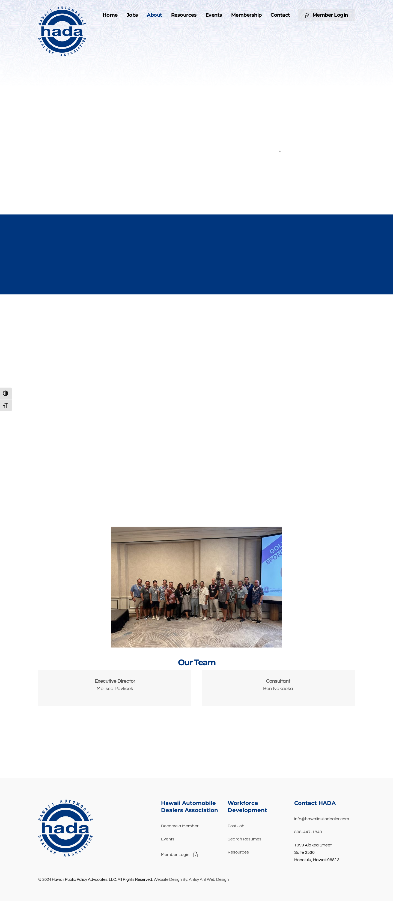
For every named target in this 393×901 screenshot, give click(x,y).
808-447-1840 (308, 832)
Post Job (236, 826)
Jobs (132, 15)
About (154, 15)
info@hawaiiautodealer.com (321, 819)
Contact (280, 15)
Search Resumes (244, 839)
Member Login (326, 15)
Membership (246, 15)
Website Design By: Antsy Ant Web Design (191, 880)
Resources (184, 15)
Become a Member (180, 826)
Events (214, 15)
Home (110, 15)
